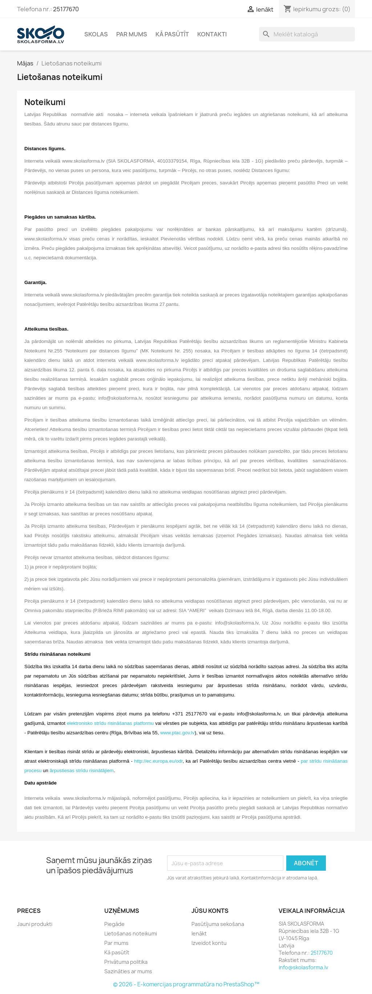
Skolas (96, 34)
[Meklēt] (307, 34)
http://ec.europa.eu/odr (158, 761)
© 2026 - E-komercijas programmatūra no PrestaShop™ (186, 984)
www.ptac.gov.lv (177, 732)
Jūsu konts (210, 911)
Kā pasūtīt (172, 34)
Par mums (131, 34)
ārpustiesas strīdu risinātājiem (82, 770)
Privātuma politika (125, 961)
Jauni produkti (34, 924)
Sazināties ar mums (128, 971)
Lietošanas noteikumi (130, 933)
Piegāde (114, 924)
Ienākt (199, 933)
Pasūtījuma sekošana (217, 924)
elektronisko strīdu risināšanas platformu (110, 723)
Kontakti (212, 34)
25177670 (66, 9)
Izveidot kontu (209, 942)
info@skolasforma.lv (303, 967)
